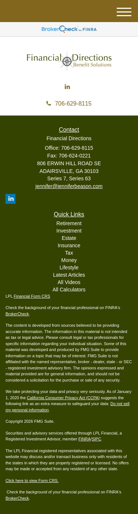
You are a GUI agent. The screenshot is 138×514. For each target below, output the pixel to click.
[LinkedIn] (67, 87)
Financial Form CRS (32, 296)
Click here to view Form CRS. (32, 480)
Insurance (69, 245)
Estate (69, 238)
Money (69, 260)
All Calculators (69, 290)
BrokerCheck (17, 314)
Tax (69, 253)
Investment (68, 231)
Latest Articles (69, 275)
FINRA (84, 439)
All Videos (68, 282)
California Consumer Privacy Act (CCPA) (63, 398)
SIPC (96, 439)
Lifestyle (69, 267)
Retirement (68, 223)
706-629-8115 (69, 103)
